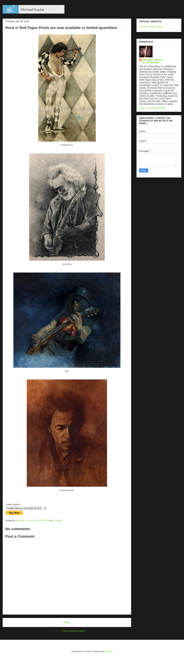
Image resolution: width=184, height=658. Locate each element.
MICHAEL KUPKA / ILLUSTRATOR (153, 61)
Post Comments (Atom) (73, 631)
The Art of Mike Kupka (150, 26)
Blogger (108, 651)
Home (66, 622)
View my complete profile (152, 107)
